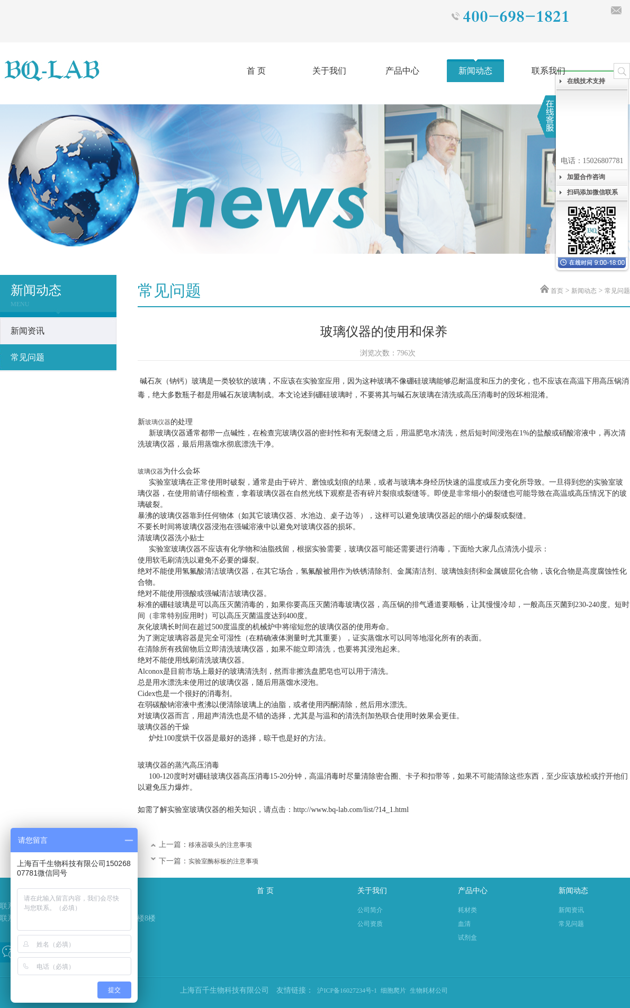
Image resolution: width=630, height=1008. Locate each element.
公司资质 (370, 923)
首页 (557, 291)
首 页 (256, 70)
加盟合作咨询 (586, 177)
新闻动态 (475, 70)
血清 (464, 923)
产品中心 (402, 70)
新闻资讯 (571, 910)
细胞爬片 (393, 990)
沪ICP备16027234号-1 (347, 990)
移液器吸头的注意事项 (220, 845)
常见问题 (617, 291)
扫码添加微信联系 (592, 192)
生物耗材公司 (429, 990)
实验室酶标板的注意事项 (223, 861)
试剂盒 (467, 937)
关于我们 (329, 70)
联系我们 (548, 70)
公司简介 (370, 910)
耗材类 (467, 910)
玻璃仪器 (157, 422)
